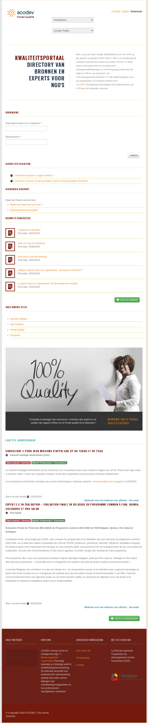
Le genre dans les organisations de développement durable (48, 283)
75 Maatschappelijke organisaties (51, 657)
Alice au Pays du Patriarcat (31, 243)
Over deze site (83, 650)
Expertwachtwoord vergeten (24, 210)
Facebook (15, 335)
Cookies (80, 665)
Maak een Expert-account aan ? (26, 204)
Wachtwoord (13, 136)
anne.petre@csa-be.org (105, 481)
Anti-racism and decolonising (32, 256)
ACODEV (81, 84)
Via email (134, 500)
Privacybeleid (83, 658)
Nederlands (136, 11)
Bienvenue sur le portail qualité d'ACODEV (123, 421)
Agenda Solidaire (18, 319)
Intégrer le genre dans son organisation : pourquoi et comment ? (50, 270)
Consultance (60, 463)
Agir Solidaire (17, 324)
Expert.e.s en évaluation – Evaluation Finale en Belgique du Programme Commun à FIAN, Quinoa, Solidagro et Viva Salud (72, 506)
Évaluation (59, 520)
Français (116, 11)
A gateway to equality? (29, 230)
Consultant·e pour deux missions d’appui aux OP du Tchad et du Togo (54, 451)
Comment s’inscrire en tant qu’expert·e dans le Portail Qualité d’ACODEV (51, 181)
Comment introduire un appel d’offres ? (34, 175)
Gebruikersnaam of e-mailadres (23, 123)
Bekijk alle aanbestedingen (124, 618)
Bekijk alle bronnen (127, 299)
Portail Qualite (17, 329)
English (125, 11)
